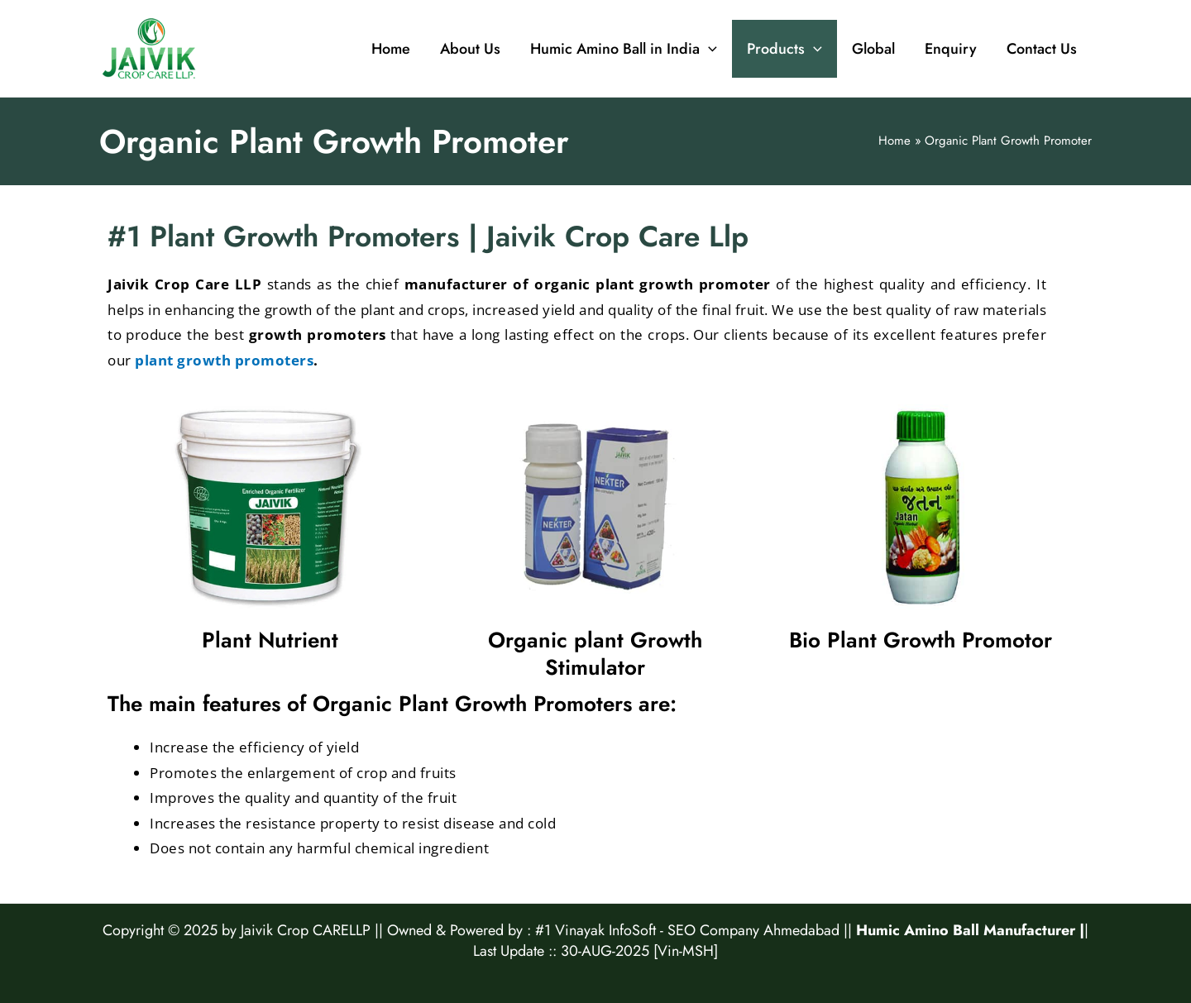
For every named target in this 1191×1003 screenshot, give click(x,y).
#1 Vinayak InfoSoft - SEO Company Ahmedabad (687, 930)
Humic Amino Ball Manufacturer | (970, 930)
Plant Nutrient (270, 640)
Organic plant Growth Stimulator (595, 654)
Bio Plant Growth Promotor (920, 640)
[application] (708, 49)
